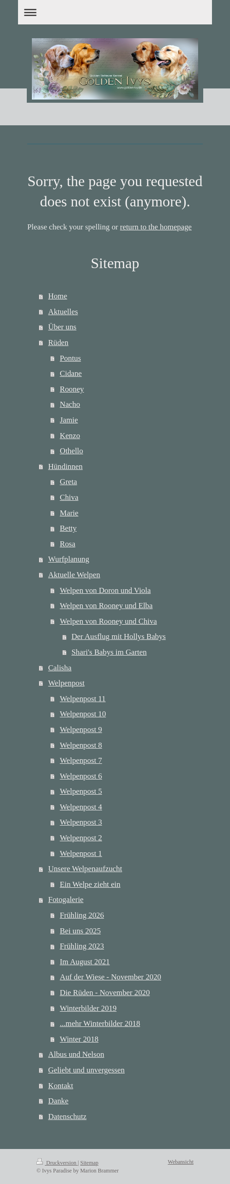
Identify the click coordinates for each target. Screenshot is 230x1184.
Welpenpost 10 (83, 713)
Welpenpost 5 (81, 791)
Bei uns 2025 (80, 930)
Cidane (71, 373)
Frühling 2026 (82, 915)
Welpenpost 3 (81, 822)
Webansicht (181, 1162)
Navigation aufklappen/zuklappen (115, 12)
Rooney (72, 389)
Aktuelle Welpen (74, 574)
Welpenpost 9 (81, 729)
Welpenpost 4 (81, 807)
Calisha (59, 667)
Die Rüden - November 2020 (105, 992)
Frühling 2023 (82, 946)
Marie (69, 513)
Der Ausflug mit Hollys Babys (119, 636)
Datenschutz (67, 1116)
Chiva (69, 497)
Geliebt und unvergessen (86, 1070)
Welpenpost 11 (83, 698)
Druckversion (57, 1163)
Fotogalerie (65, 899)
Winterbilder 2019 (88, 1008)
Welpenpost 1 (81, 853)
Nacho (70, 404)
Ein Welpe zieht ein (90, 884)
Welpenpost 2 (81, 837)
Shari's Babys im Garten (109, 652)
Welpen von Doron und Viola (105, 590)
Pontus (70, 358)
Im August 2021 (85, 961)
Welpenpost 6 (81, 776)
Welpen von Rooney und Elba (106, 605)
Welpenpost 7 (81, 760)
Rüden (58, 342)
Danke (58, 1100)
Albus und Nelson (76, 1054)
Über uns (62, 326)
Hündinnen (65, 466)
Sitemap (89, 1163)
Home (57, 296)
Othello (71, 450)
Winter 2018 (79, 1039)
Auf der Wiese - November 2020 (110, 977)
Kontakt (60, 1085)
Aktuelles (63, 311)
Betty (68, 528)
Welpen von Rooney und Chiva (108, 621)
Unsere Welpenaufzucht (85, 868)
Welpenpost (66, 683)
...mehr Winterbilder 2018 (100, 1023)
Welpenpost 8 (81, 745)
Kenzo (70, 435)
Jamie (69, 420)
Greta (68, 481)
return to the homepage (156, 227)
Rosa (68, 543)
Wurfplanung (68, 559)
